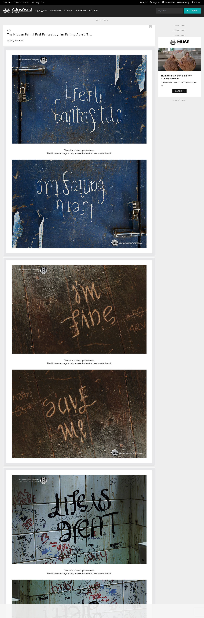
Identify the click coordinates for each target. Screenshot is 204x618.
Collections (80, 10)
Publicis (19, 40)
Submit (196, 2)
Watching (183, 2)
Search (192, 10)
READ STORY (179, 91)
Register (154, 2)
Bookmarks (168, 2)
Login (143, 2)
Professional (56, 10)
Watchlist (93, 10)
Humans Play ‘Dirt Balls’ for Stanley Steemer (176, 77)
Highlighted (41, 10)
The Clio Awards (22, 2)
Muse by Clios (38, 2)
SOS (9, 30)
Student (68, 10)
